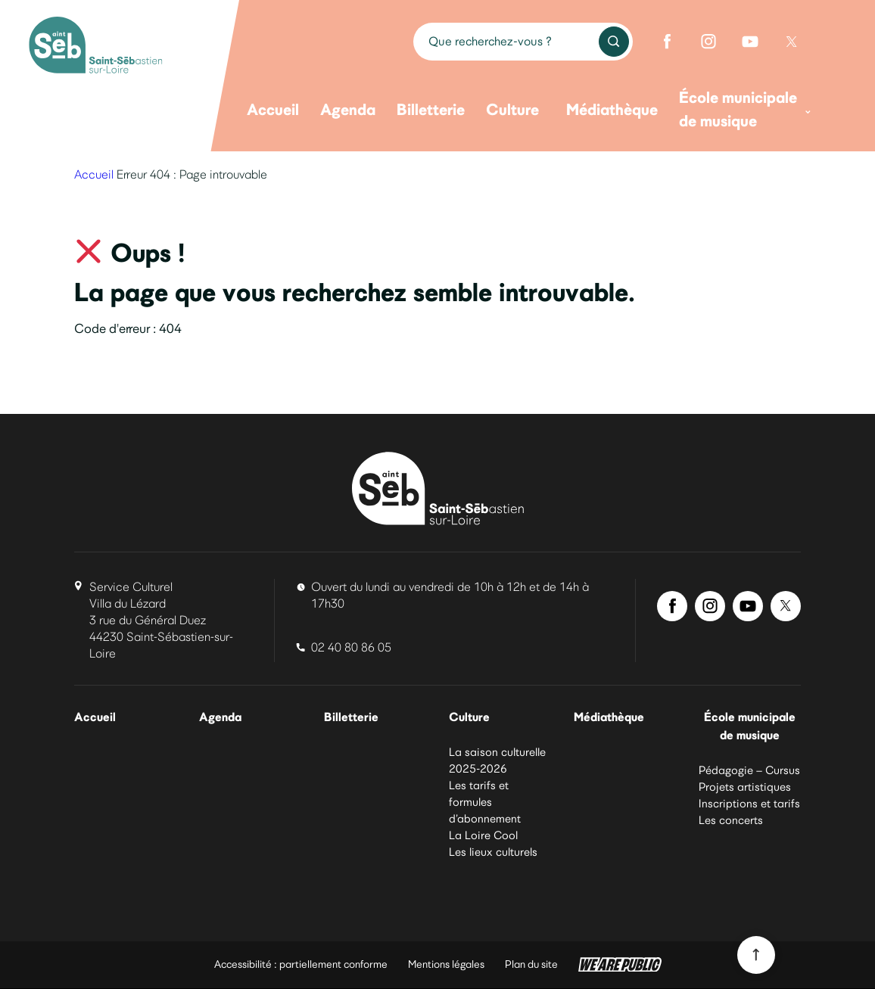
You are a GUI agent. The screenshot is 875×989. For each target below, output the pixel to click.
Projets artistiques (745, 788)
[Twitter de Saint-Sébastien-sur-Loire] (792, 42)
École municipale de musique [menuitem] (745, 109)
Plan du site (531, 965)
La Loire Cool (483, 836)
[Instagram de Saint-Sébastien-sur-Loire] (708, 42)
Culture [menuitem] (512, 109)
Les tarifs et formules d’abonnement (485, 802)
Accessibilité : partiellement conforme (301, 965)
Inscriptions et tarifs (749, 805)
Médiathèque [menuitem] (612, 109)
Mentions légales (446, 965)
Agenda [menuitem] (347, 109)
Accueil (94, 174)
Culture (470, 717)
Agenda (221, 717)
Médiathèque (611, 717)
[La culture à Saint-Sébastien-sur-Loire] (95, 47)
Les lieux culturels (493, 853)
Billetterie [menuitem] (431, 109)
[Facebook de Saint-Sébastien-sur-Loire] (667, 42)
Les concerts (731, 822)
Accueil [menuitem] (273, 109)
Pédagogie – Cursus (749, 772)
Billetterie (351, 717)
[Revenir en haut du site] (756, 955)
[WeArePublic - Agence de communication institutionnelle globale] (620, 965)
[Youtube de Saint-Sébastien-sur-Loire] (750, 42)
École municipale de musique (750, 727)
